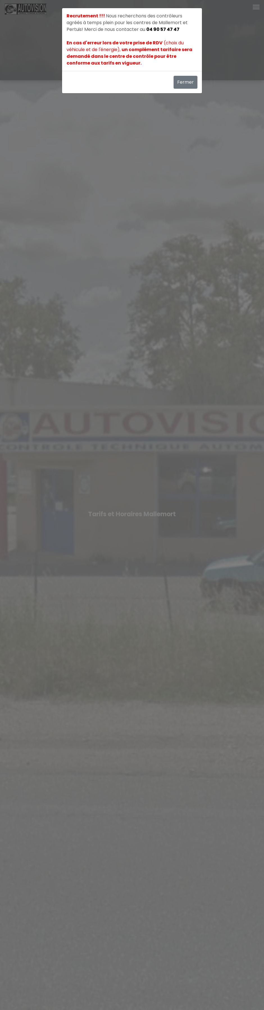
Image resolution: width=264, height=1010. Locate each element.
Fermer (185, 82)
